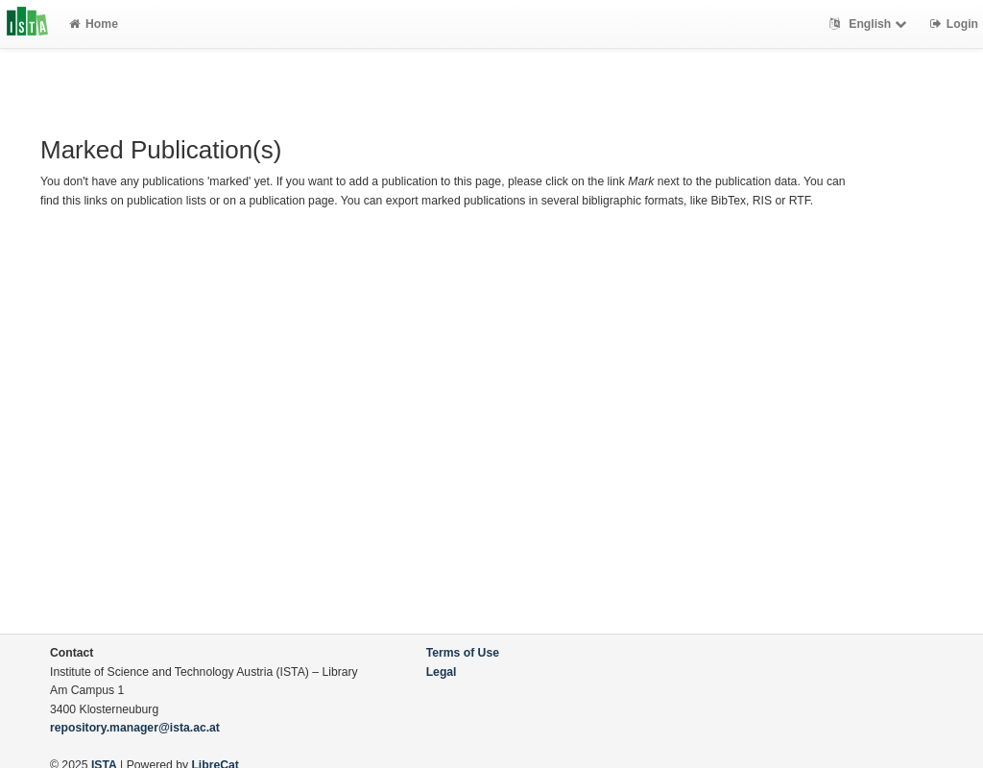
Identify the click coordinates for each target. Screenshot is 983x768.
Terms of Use (462, 653)
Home (93, 24)
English (870, 24)
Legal (441, 672)
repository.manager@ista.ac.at (135, 727)
